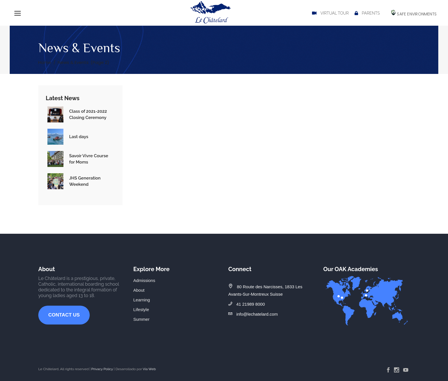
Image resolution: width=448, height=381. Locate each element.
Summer (141, 319)
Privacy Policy (102, 369)
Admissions (144, 280)
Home (44, 62)
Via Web (149, 369)
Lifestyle (141, 309)
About (139, 290)
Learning (141, 299)
